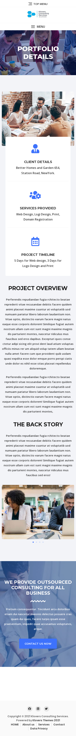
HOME (15, 724)
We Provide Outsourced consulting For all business (38, 587)
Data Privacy (39, 728)
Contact (59, 724)
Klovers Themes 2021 (46, 720)
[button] (38, 26)
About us (28, 724)
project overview (38, 288)
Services (44, 724)
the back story (38, 424)
